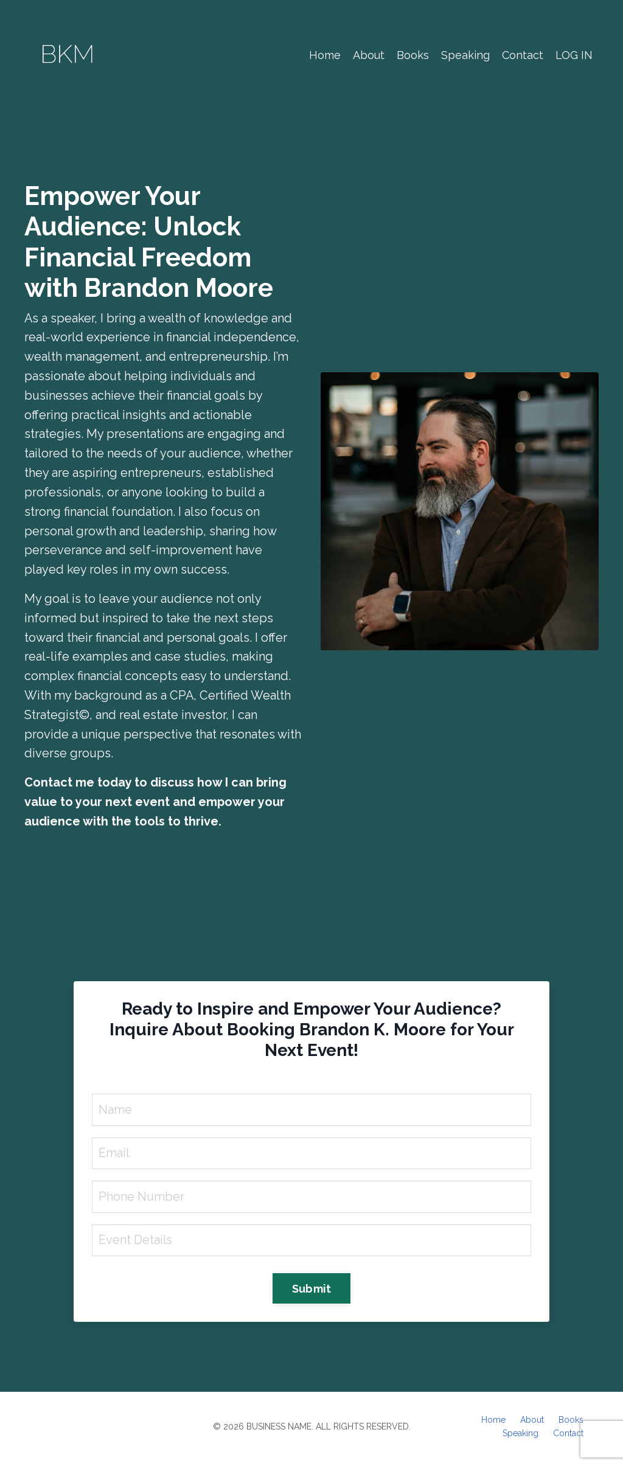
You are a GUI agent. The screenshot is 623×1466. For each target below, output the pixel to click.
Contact (522, 55)
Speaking (465, 55)
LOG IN (574, 55)
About (369, 55)
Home (325, 55)
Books (413, 55)
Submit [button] (312, 1293)
